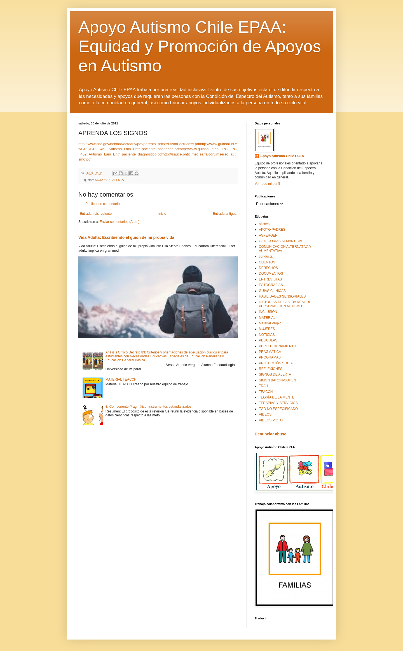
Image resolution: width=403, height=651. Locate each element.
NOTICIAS (267, 335)
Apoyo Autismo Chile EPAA (282, 156)
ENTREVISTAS (270, 279)
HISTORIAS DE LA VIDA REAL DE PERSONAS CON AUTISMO (285, 304)
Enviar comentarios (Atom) (119, 222)
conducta (266, 256)
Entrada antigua (224, 214)
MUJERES (267, 329)
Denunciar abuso (271, 434)
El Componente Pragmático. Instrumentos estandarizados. (149, 407)
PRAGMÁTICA (270, 352)
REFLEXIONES (270, 369)
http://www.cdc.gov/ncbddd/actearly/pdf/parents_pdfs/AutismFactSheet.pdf (139, 144)
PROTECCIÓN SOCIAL (276, 363)
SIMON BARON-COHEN (277, 380)
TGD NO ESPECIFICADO (278, 409)
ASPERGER (268, 235)
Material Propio (270, 323)
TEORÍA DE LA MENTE (276, 397)
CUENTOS (267, 262)
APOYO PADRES (272, 230)
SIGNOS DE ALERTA (109, 179)
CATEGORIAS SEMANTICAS (281, 241)
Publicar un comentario (102, 204)
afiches (264, 224)
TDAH (263, 386)
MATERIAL (267, 318)
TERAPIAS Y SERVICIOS (278, 403)
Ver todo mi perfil (267, 184)
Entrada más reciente (96, 214)
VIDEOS (265, 414)
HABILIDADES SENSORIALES (282, 296)
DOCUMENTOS (271, 273)
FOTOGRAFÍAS (271, 285)
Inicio (162, 214)
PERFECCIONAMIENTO (277, 346)
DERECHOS (268, 268)
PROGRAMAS (270, 357)
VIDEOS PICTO (271, 420)
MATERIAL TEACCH (121, 379)
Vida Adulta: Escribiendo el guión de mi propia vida (126, 237)
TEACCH (266, 392)
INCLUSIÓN (268, 312)
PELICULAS (268, 340)
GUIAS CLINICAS (272, 291)
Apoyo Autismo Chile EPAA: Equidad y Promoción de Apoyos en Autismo (199, 46)
